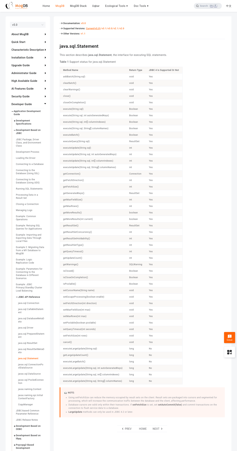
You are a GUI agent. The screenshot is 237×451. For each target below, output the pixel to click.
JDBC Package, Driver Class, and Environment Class (28, 142)
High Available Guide (24, 80)
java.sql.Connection (28, 303)
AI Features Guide (22, 88)
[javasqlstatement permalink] (57, 45)
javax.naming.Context (29, 389)
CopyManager (25, 404)
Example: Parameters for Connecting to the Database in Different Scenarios (29, 274)
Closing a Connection (27, 204)
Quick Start (18, 42)
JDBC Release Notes (27, 420)
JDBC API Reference (29, 297)
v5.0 (83, 23)
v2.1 (116, 28)
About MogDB (20, 34)
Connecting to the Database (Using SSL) (27, 172)
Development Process (27, 152)
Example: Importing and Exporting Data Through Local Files (28, 238)
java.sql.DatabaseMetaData (31, 320)
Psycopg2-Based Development (25, 446)
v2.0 (122, 28)
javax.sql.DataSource (29, 374)
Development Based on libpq (28, 437)
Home (46, 5)
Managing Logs (24, 210)
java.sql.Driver (25, 327)
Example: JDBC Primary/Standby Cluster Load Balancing (29, 287)
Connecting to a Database (30, 164)
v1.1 (83, 33)
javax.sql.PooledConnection (31, 381)
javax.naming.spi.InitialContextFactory (30, 397)
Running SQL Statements (29, 188)
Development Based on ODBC (28, 427)
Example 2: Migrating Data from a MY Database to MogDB (30, 250)
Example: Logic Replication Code (25, 261)
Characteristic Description (27, 49)
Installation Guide (22, 57)
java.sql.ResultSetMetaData (31, 351)
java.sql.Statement (28, 358)
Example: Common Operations (26, 218)
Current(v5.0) (93, 28)
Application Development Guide (27, 113)
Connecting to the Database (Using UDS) (28, 181)
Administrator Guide (23, 73)
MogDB (60, 5)
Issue (229, 337)
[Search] (208, 6)
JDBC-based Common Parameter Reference (27, 412)
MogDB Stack (78, 5)
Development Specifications (23, 122)
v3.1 (104, 28)
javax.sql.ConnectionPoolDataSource (30, 366)
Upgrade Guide (20, 65)
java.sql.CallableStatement (30, 311)
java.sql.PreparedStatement (31, 335)
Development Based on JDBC (28, 132)
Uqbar (96, 5)
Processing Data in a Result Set (27, 196)
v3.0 (110, 28)
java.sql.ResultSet (27, 343)
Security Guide (20, 96)
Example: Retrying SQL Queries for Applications (29, 227)
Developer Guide (21, 104)
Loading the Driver (26, 158)
